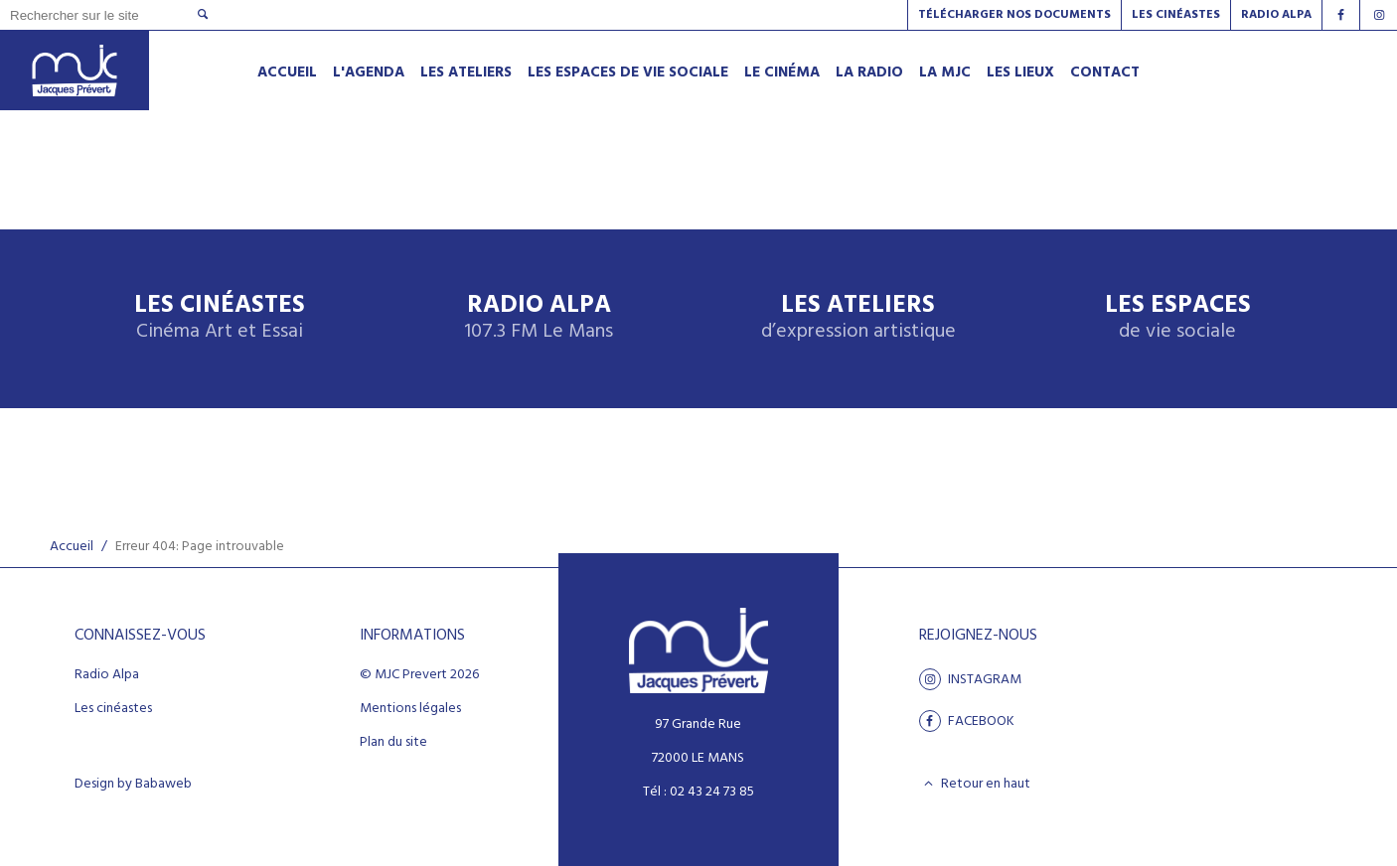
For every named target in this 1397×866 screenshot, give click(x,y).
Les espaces (1178, 318)
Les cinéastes (113, 709)
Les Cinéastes (1176, 15)
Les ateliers (858, 318)
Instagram (970, 679)
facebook (966, 721)
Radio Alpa (538, 318)
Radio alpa (1276, 15)
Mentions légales (410, 709)
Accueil (71, 546)
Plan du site (393, 743)
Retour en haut (975, 784)
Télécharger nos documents (1014, 15)
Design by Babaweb (133, 785)
